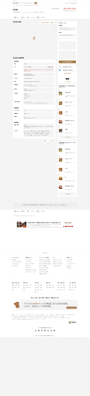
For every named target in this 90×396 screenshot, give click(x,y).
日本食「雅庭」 (68, 92)
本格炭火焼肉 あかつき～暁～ (70, 120)
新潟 (35, 285)
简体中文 (44, 335)
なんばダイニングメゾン (57, 259)
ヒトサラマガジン (29, 261)
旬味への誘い (28, 265)
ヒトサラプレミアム (15, 263)
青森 (16, 285)
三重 (35, 289)
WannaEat (69, 265)
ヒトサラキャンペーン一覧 (30, 271)
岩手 (19, 285)
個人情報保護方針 (24, 319)
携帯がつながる (30, 133)
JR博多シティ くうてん (57, 261)
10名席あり (42, 133)
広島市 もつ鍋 (29, 215)
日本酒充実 (43, 132)
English (41, 335)
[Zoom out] (54, 28)
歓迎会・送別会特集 (43, 265)
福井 (35, 291)
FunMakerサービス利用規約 (16, 319)
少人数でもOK (44, 135)
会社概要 (51, 314)
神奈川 (27, 285)
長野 (41, 285)
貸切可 (25, 133)
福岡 (70, 285)
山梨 (38, 285)
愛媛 (64, 285)
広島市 (14, 215)
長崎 (75, 285)
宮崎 (75, 287)
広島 (61, 289)
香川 (61, 285)
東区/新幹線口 (18, 215)
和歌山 (50, 287)
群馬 (24, 289)
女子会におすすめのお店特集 (44, 259)
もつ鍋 (14, 12)
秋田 (15, 287)
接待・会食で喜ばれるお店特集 (45, 263)
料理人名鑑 (14, 259)
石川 (41, 289)
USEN (13, 314)
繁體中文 (48, 335)
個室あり (43, 130)
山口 (64, 289)
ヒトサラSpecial (29, 259)
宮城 (12, 287)
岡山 (58, 289)
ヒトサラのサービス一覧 (73, 0)
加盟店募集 (42, 314)
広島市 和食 (25, 5)
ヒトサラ (14, 5)
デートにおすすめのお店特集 (44, 261)
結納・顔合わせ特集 (43, 269)
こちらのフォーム (56, 205)
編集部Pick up (28, 257)
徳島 (58, 285)
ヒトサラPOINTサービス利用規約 (52, 317)
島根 (64, 287)
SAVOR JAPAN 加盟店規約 (38, 316)
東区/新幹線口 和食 (31, 5)
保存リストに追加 (55, 8)
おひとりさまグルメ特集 (43, 271)
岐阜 (35, 287)
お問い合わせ (38, 314)
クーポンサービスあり (37, 135)
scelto (66, 111)
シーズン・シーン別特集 (44, 257)
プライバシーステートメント (41, 319)
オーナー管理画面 (56, 314)
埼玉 (24, 287)
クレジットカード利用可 (28, 130)
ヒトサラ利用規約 (62, 314)
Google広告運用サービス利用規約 (48, 316)
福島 (12, 289)
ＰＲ (54, 257)
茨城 (27, 287)
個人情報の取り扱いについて (31, 319)
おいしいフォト (69, 261)
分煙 (35, 130)
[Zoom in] (54, 26)
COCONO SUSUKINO (57, 265)
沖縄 (73, 289)
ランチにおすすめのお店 (43, 267)
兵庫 (50, 285)
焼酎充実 (38, 132)
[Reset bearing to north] (54, 30)
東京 (24, 285)
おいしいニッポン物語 (30, 263)
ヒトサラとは (22, 314)
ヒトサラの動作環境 (27, 314)
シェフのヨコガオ (15, 265)
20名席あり (47, 133)
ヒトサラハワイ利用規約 (42, 317)
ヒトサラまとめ (28, 267)
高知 (58, 287)
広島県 (17, 5)
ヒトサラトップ (16, 314)
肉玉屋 (35, 5)
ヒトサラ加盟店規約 (30, 316)
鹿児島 (70, 289)
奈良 (47, 287)
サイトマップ (33, 314)
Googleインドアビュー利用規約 (59, 316)
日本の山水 (69, 267)
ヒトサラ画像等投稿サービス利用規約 (64, 317)
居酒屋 (16, 12)
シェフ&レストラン (15, 257)
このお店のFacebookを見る (66, 70)
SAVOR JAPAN (69, 259)
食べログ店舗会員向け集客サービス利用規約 (18, 317)
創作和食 (18, 12)
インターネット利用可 (28, 135)
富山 (38, 289)
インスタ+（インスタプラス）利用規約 (32, 317)
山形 (18, 287)
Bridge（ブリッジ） (69, 102)
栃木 (29, 287)
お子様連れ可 (36, 133)
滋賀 (53, 287)
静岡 (38, 287)
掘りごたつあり (27, 132)
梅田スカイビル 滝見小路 (57, 263)
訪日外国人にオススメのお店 (31, 269)
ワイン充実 (48, 132)
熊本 (70, 287)
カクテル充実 (33, 132)
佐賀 (72, 285)
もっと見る (67, 137)
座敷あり (47, 130)
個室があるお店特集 (43, 273)
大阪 (47, 285)
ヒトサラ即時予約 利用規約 (69, 314)
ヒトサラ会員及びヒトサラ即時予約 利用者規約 (19, 316)
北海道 (13, 285)
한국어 (52, 335)
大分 (72, 287)
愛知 (41, 287)
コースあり (38, 130)
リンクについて (46, 314)
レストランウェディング (71, 263)
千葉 (30, 285)
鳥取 (61, 287)
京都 (52, 285)
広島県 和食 (21, 5)
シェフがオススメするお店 (16, 261)
